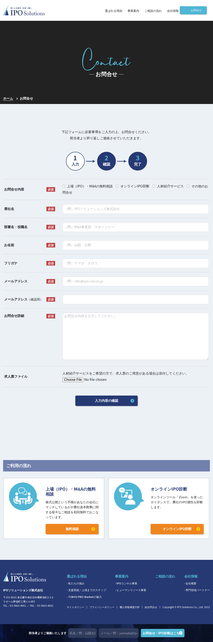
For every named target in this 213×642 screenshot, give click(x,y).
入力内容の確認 (106, 400)
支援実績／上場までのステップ (87, 590)
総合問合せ (151, 607)
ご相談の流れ (153, 10)
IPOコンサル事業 (126, 583)
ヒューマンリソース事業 (131, 590)
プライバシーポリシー (101, 607)
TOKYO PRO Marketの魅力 (85, 597)
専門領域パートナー (198, 590)
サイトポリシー (75, 607)
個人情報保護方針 (130, 607)
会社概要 (191, 583)
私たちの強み (76, 583)
